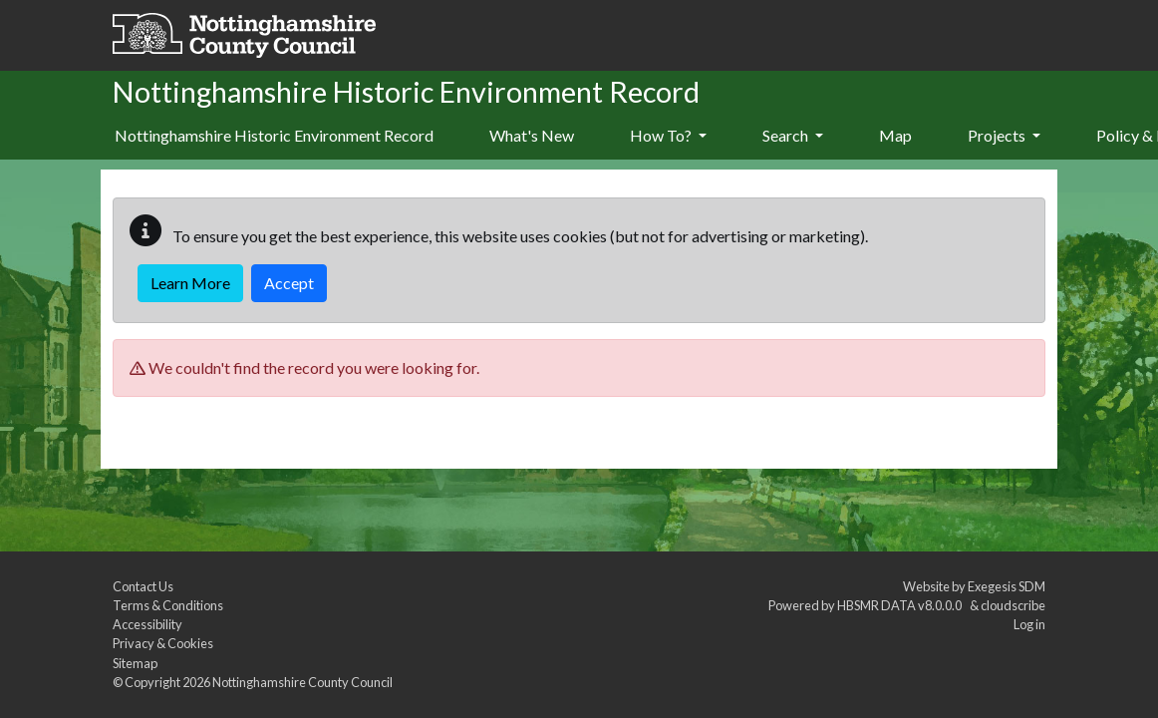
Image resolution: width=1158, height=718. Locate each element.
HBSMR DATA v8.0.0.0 (901, 605)
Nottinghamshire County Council (302, 682)
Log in (1029, 624)
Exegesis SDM (1006, 586)
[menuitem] (531, 137)
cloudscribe (1013, 605)
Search (792, 135)
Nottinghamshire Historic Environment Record (274, 135)
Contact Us (143, 586)
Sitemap (135, 663)
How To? (668, 135)
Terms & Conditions (168, 605)
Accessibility (147, 624)
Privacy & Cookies (163, 643)
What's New (531, 135)
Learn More (190, 282)
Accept (289, 282)
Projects (1004, 135)
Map (895, 135)
